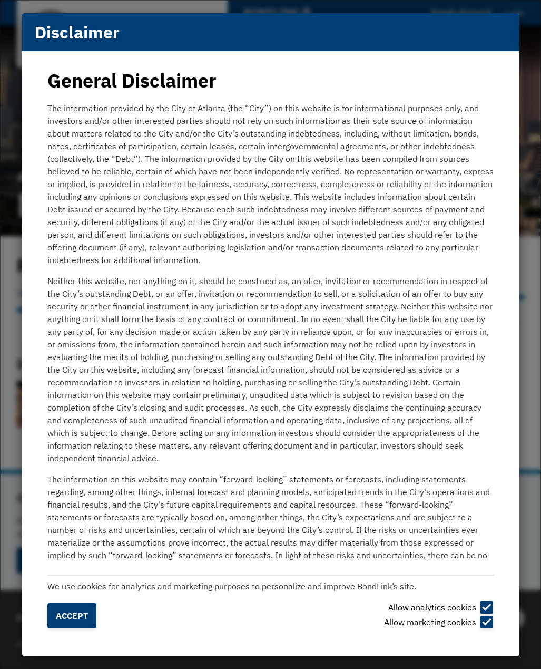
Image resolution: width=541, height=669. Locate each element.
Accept (72, 615)
